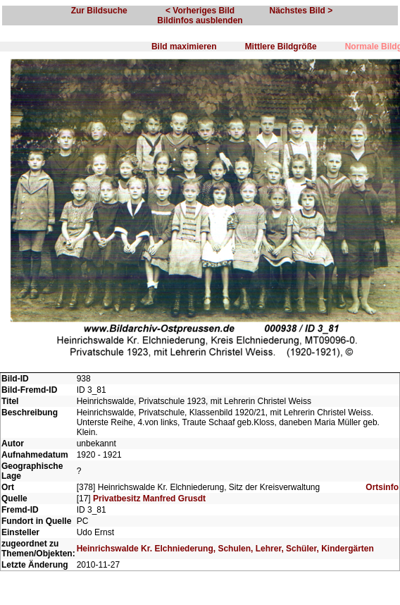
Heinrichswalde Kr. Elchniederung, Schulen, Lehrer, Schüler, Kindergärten (225, 549)
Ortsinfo (382, 487)
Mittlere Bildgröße (281, 46)
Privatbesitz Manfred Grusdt (149, 498)
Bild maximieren (184, 46)
